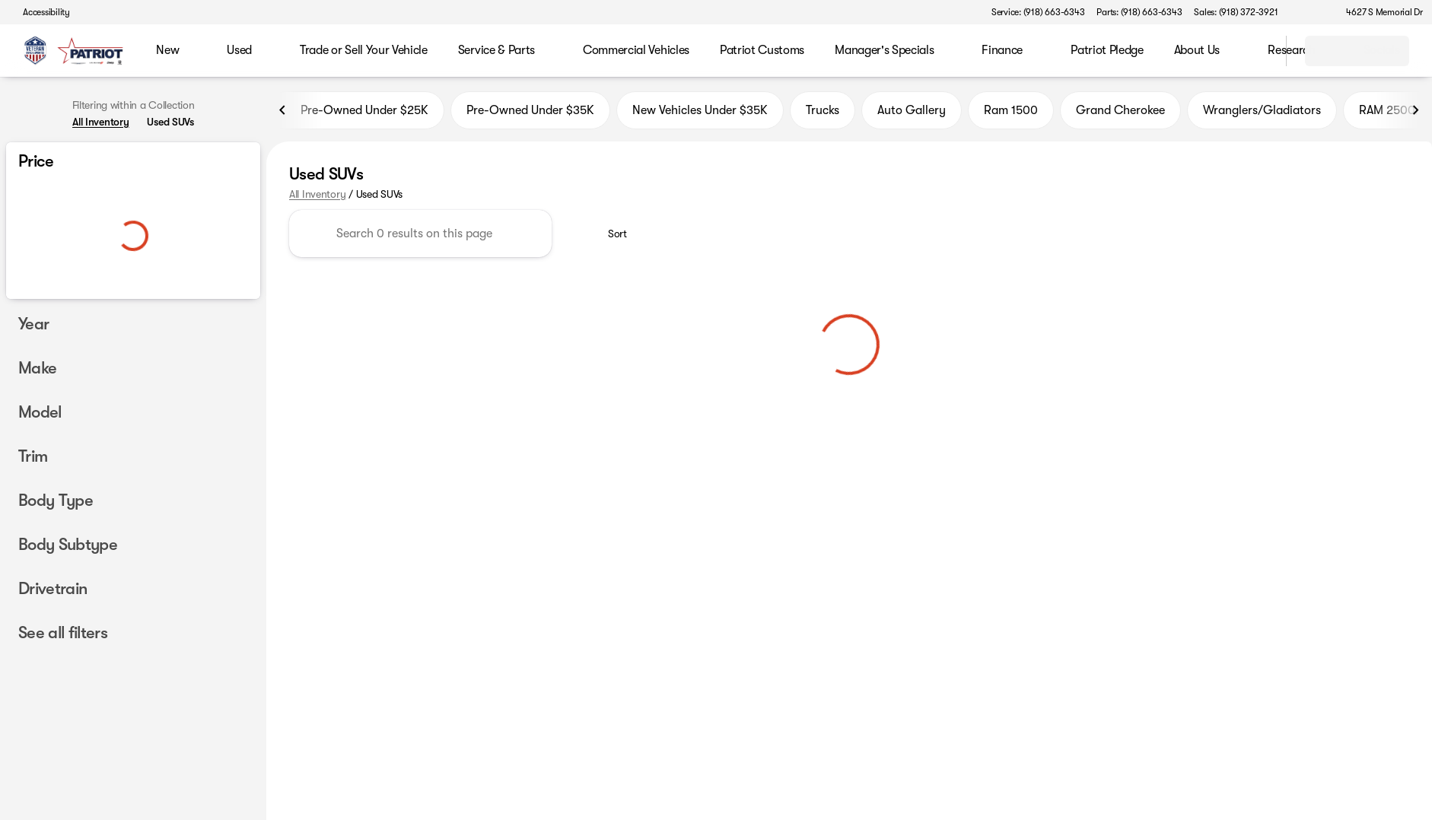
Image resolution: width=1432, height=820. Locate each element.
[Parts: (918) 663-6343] (1139, 12)
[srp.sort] (609, 237)
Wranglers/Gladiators (1262, 113)
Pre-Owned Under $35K (530, 113)
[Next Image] (1415, 113)
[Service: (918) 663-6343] (1037, 12)
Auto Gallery (911, 113)
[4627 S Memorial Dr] (1377, 12)
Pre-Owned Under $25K (355, 113)
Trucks (822, 113)
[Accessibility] (39, 12)
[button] (1311, 12)
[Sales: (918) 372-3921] (1236, 12)
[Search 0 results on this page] (420, 237)
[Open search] (1255, 51)
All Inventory (317, 197)
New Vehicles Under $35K (700, 113)
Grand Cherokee (1120, 113)
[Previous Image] (283, 113)
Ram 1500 (1011, 113)
